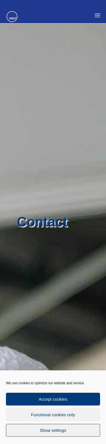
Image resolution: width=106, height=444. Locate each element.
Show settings (53, 431)
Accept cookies (53, 400)
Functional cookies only (53, 415)
